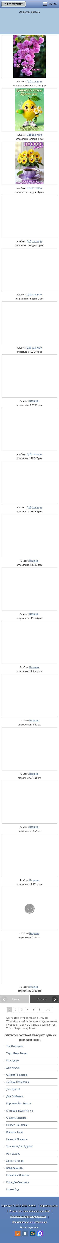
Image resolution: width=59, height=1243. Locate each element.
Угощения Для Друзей (19, 1146)
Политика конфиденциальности (28, 1216)
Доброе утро (34, 81)
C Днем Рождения (17, 1074)
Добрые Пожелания (18, 1082)
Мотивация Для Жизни (20, 1110)
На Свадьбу (13, 1153)
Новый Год (12, 1189)
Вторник (34, 400)
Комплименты (14, 1168)
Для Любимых (14, 1096)
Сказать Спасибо (16, 1117)
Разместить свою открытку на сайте (29, 1211)
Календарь (12, 1060)
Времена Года (14, 1132)
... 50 (47, 1009)
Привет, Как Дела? (17, 1125)
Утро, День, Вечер (16, 1053)
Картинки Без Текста (18, 1103)
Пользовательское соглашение (29, 1222)
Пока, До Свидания (17, 1182)
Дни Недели (13, 1067)
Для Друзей (13, 1089)
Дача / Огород (14, 1160)
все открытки (13, 3)
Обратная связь (49, 1205)
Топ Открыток (14, 1046)
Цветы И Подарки (16, 1139)
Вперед (41, 999)
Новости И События (18, 1175)
